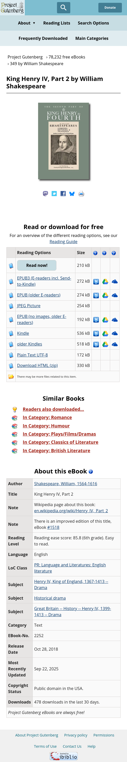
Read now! (37, 265)
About (27, 23)
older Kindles (29, 344)
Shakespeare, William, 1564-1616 (65, 483)
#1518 (53, 527)
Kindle (23, 333)
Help (92, 746)
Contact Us (72, 746)
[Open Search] (63, 7)
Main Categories (92, 38)
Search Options (93, 23)
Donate (110, 7)
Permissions (104, 735)
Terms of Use (45, 746)
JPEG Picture (28, 305)
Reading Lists (56, 23)
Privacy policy (75, 735)
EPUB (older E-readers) (38, 295)
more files (43, 376)
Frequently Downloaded (43, 38)
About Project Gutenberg (36, 735)
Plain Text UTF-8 (32, 355)
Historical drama (50, 598)
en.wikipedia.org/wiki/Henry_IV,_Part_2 (71, 511)
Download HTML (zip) (37, 365)
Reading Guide (63, 241)
